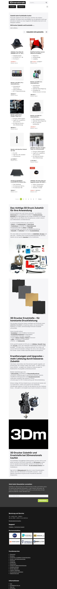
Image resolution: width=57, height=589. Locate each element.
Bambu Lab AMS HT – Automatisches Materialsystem (36, 116)
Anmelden (12, 6)
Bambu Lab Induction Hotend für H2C (19, 150)
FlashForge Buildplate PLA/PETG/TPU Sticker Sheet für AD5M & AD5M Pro (18, 181)
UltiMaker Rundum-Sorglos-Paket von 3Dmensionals (38, 148)
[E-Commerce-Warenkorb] (21, 6)
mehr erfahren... (14, 28)
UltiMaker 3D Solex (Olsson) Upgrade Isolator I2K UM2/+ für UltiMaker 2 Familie (38, 181)
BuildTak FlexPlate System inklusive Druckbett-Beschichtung (37, 52)
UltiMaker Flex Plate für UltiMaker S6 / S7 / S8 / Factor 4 (17, 52)
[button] (43, 500)
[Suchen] (46, 2)
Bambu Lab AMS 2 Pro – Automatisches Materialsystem (17, 83)
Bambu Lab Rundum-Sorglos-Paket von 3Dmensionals (16, 115)
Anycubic (15, 345)
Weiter (40, 199)
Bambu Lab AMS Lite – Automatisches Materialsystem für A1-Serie (38, 82)
